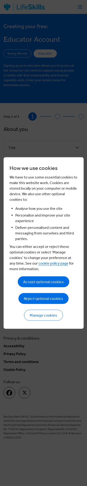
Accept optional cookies (43, 282)
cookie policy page (53, 263)
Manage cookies (43, 315)
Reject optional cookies (43, 298)
